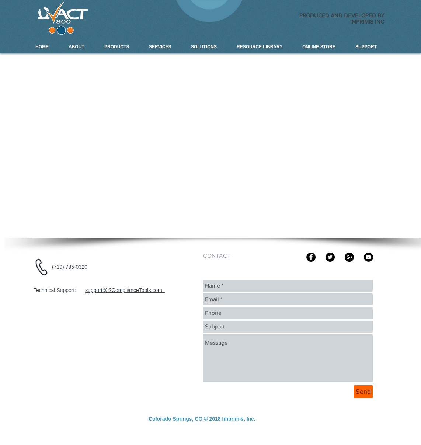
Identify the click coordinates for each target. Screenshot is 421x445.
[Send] (363, 391)
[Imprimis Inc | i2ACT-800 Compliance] (349, 257)
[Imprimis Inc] (330, 257)
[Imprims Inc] (311, 257)
